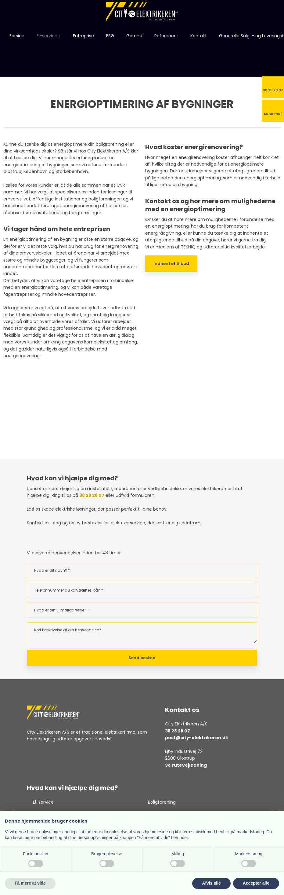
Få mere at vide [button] (30, 883)
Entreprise (83, 36)
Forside (16, 36)
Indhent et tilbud (171, 263)
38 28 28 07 (91, 495)
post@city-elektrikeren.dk (196, 738)
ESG (110, 36)
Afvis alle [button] (211, 883)
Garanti (134, 36)
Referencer (166, 36)
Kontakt (198, 36)
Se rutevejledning (186, 765)
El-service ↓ (49, 36)
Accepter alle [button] (256, 883)
